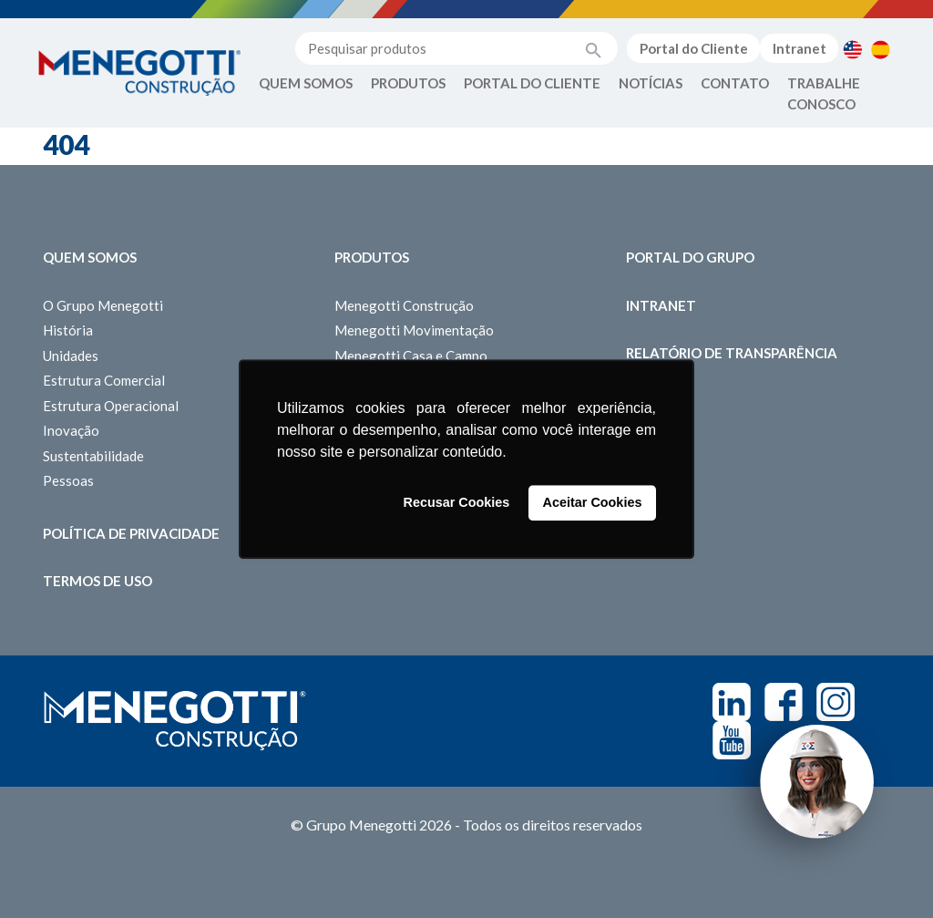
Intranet (799, 48)
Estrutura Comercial (104, 380)
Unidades (70, 355)
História (68, 330)
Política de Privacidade (131, 533)
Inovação (71, 430)
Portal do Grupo (690, 257)
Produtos (408, 83)
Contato (735, 83)
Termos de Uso (97, 580)
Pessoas (68, 480)
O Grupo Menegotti (103, 305)
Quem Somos (306, 83)
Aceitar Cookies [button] (592, 503)
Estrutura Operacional (111, 405)
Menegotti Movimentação (414, 330)
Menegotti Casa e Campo (410, 355)
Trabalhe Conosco (823, 93)
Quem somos (90, 257)
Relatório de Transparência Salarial (731, 363)
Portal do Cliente (694, 48)
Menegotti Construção (404, 305)
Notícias (650, 83)
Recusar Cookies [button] (457, 503)
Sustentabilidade (93, 456)
